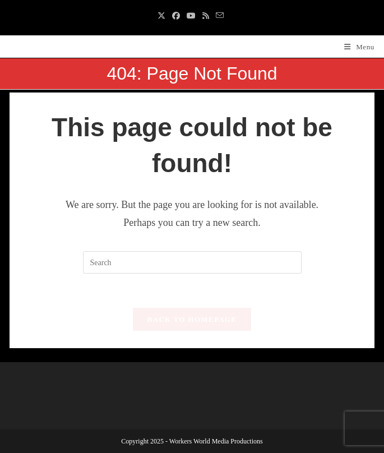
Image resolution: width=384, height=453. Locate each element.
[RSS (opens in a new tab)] (205, 16)
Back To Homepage (192, 319)
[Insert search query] (192, 262)
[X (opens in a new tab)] (163, 16)
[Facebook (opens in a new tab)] (176, 16)
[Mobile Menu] (359, 47)
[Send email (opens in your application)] (219, 16)
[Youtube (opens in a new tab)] (191, 16)
